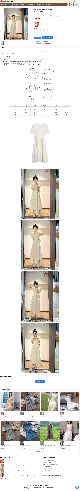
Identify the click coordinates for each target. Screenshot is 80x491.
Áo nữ (9, 4)
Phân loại (47, 4)
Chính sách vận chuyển (49, 468)
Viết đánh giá (40, 381)
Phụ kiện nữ (29, 4)
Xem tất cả (3, 478)
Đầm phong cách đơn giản (45, 416)
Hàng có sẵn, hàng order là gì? (52, 16)
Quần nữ (15, 4)
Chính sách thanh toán (49, 470)
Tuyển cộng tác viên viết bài (52, 475)
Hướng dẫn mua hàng (48, 462)
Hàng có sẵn (42, 16)
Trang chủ (3, 4)
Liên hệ (45, 472)
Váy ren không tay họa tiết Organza (66, 445)
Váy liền (12, 6)
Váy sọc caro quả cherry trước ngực (27, 416)
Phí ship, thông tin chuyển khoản (51, 464)
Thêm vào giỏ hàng (47, 37)
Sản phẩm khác (39, 4)
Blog (53, 4)
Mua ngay (38, 37)
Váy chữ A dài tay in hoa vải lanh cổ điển (48, 445)
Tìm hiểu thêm (46, 41)
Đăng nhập (76, 1)
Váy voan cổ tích (63, 416)
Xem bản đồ (53, 487)
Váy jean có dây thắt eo (25, 445)
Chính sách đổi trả (48, 466)
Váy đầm (22, 4)
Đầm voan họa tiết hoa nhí (5, 416)
